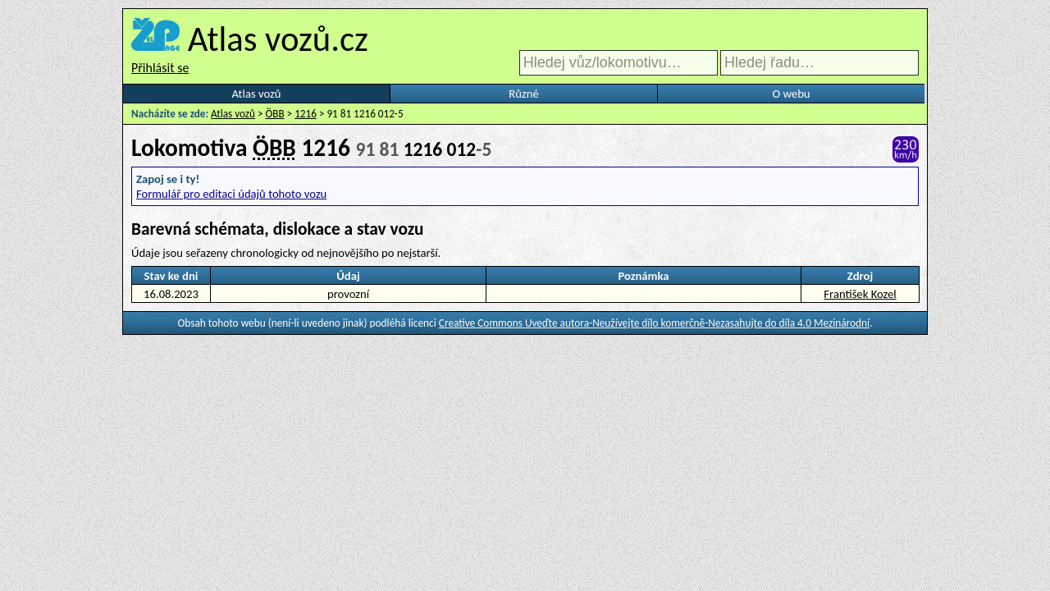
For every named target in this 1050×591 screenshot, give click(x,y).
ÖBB (275, 114)
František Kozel (860, 293)
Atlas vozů (256, 93)
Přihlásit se (160, 68)
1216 (305, 114)
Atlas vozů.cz (278, 38)
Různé (523, 93)
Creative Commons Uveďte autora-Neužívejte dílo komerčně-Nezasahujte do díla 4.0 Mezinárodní (654, 323)
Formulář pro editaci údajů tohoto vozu (231, 193)
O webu (791, 93)
